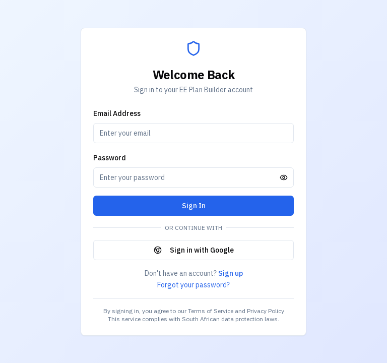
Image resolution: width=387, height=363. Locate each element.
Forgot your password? (193, 284)
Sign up (230, 273)
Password (109, 157)
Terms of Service (210, 311)
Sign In (194, 205)
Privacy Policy (265, 311)
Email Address (117, 113)
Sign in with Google (194, 250)
